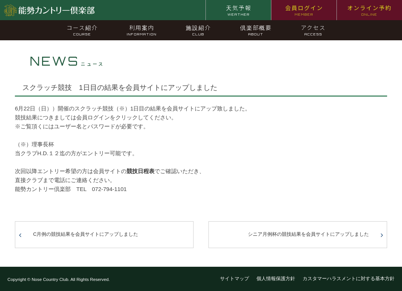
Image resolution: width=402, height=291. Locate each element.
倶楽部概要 (256, 30)
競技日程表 (140, 171)
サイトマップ (234, 278)
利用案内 (142, 30)
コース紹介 (82, 30)
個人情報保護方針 (275, 278)
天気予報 (238, 10)
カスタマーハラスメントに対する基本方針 (349, 278)
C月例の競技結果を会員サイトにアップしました (85, 234)
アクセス (313, 30)
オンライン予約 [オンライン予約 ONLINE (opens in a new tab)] (369, 10)
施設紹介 (198, 30)
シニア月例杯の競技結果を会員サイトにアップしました (308, 234)
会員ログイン (304, 10)
